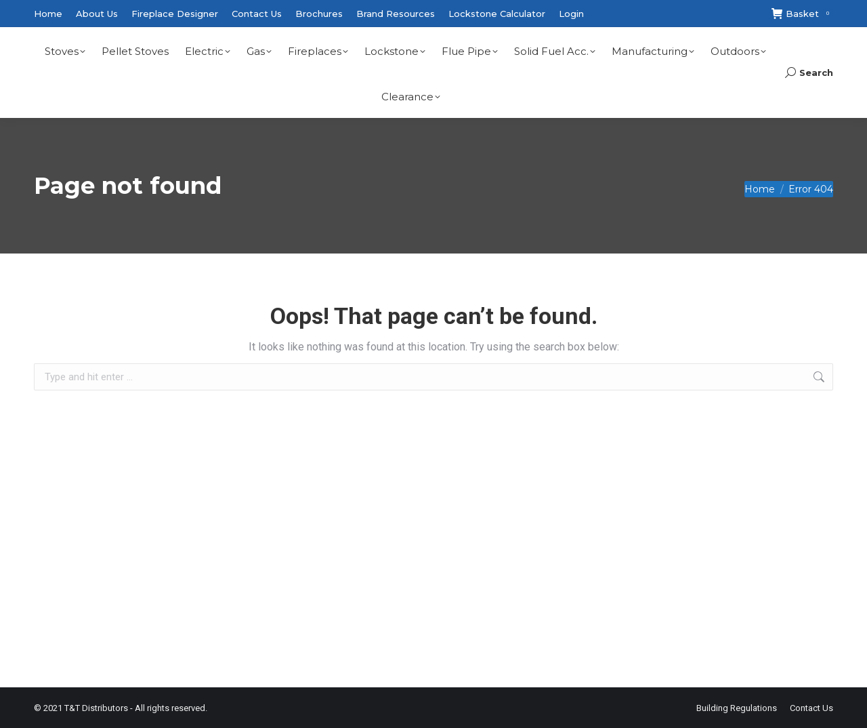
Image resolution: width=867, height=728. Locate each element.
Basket (802, 13)
